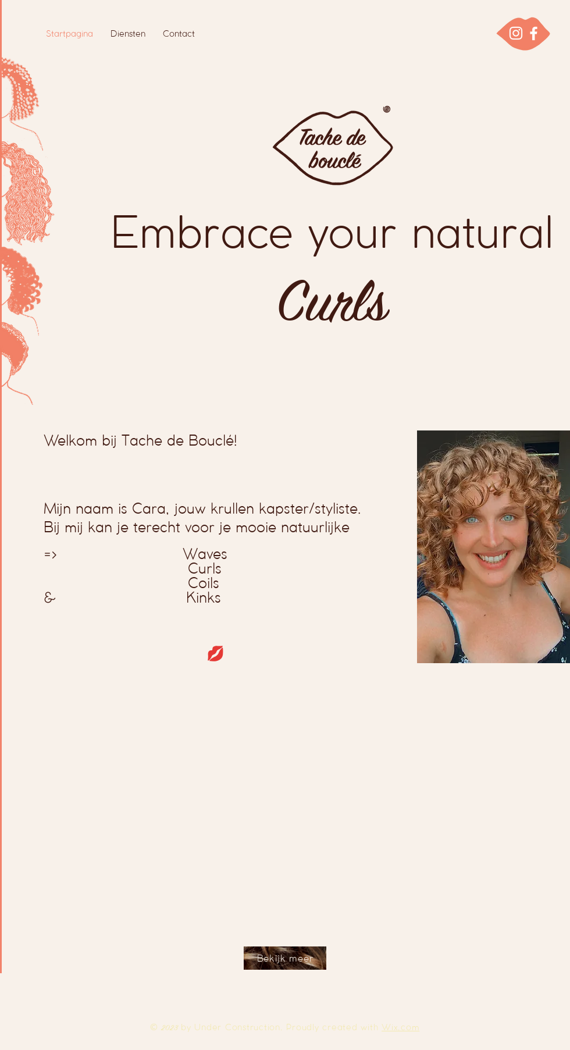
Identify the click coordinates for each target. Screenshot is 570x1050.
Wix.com (400, 1027)
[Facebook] (534, 33)
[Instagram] (516, 33)
